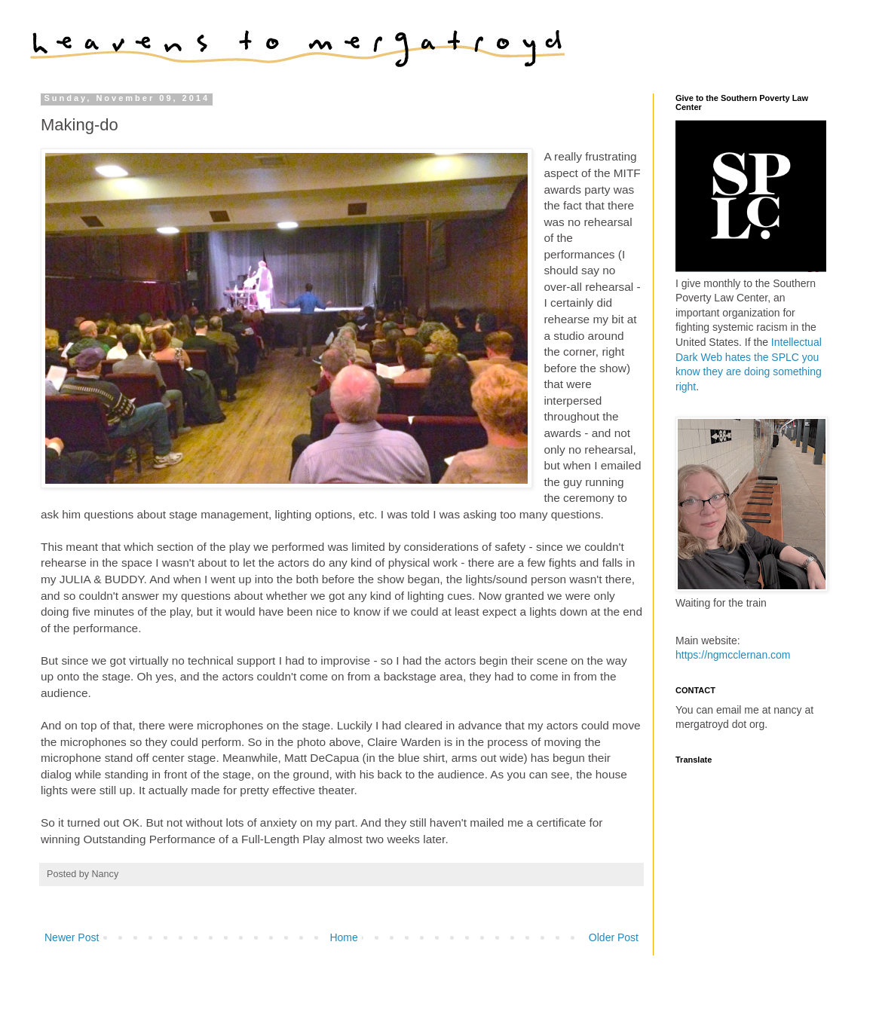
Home (343, 937)
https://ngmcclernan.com (733, 655)
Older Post (614, 937)
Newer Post (71, 937)
